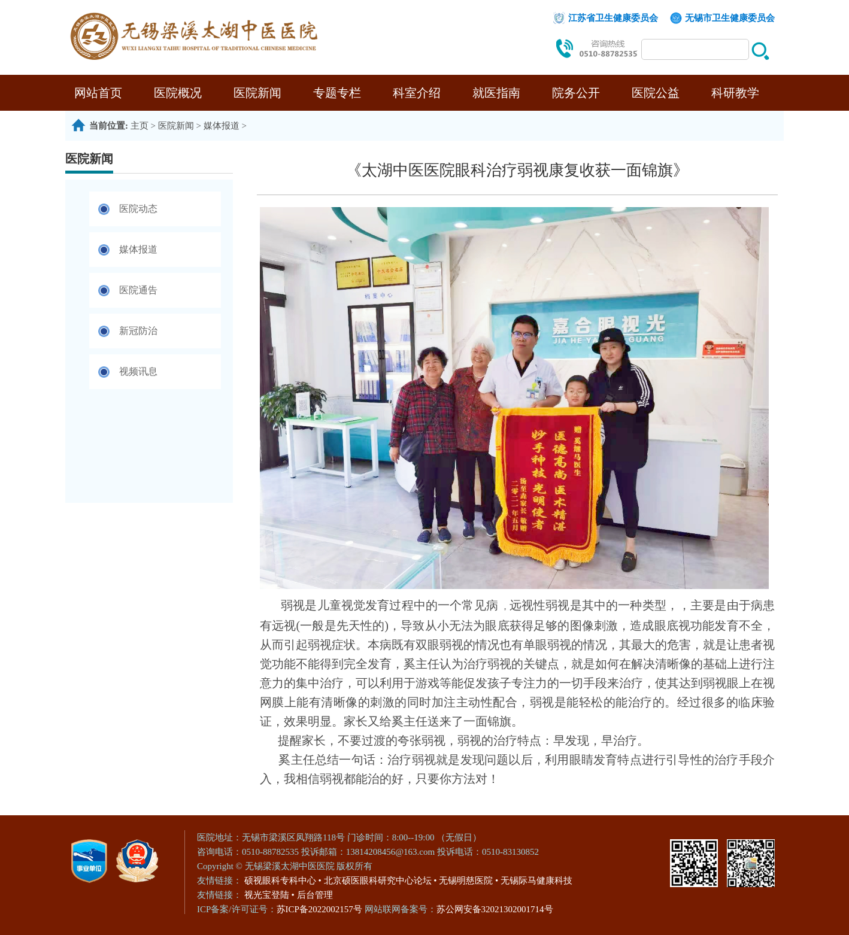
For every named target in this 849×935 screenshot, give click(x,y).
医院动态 (138, 209)
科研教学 (735, 92)
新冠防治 (138, 331)
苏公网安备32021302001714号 (494, 909)
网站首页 (98, 92)
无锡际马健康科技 (536, 880)
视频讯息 (138, 371)
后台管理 (315, 895)
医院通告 (138, 290)
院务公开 (576, 92)
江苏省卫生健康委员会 (613, 18)
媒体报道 (221, 125)
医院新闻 (257, 92)
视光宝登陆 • (269, 895)
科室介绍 (417, 92)
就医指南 (496, 92)
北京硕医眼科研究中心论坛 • (380, 880)
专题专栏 (337, 92)
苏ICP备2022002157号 (321, 909)
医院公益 (656, 92)
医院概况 (178, 92)
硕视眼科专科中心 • (283, 880)
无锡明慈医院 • (468, 880)
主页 (139, 125)
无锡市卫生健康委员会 (730, 18)
